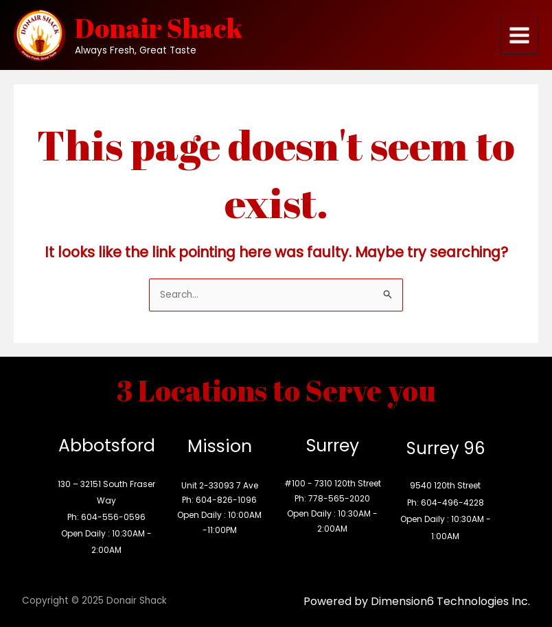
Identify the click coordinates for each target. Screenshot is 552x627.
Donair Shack (159, 27)
